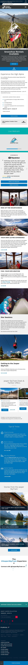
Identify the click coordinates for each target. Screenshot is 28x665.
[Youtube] (9, 617)
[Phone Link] (2, 663)
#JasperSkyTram (9, 558)
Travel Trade (3, 633)
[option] (14, 163)
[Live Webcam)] (14, 139)
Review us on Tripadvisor (14, 178)
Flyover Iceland (4, 647)
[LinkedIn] (12, 617)
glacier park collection (6, 642)
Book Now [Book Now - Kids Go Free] (23, 405)
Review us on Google (14, 181)
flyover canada (4, 646)
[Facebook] (1, 617)
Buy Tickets (6, 447)
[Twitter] (4, 617)
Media (9, 633)
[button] (1, 165)
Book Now (14, 60)
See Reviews (5, 174)
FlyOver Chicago (4, 651)
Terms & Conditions (22, 654)
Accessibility (14, 633)
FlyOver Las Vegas (5, 649)
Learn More (3, 246)
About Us (3, 631)
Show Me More (14, 546)
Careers (21, 631)
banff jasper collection (6, 640)
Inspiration (8, 631)
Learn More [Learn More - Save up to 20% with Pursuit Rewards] (12, 406)
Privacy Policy (9, 654)
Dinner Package (6, 278)
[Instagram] (7, 617)
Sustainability (16, 631)
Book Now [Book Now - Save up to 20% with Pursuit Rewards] (5, 406)
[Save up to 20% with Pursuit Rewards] (9, 390)
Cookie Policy (15, 654)
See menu (3, 282)
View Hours (3, 369)
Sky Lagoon (3, 644)
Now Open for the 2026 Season (14, 45)
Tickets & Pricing (14, 112)
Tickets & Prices (12, 454)
